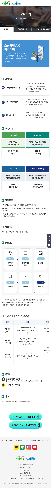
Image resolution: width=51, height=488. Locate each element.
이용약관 (11, 440)
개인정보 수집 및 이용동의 (33, 440)
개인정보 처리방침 (19, 440)
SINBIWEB (44, 483)
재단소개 (4, 440)
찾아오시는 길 (45, 440)
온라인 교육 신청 (22, 29)
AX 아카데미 (23, 18)
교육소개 (32, 18)
